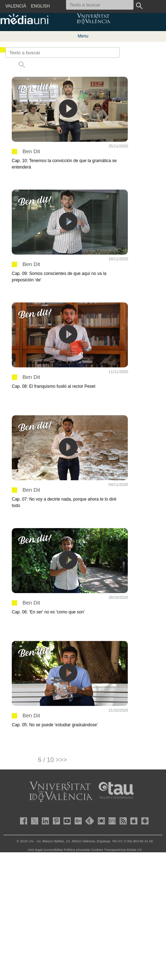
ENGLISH (40, 6)
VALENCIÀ (15, 6)
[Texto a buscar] (62, 52)
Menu (82, 36)
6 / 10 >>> (52, 759)
